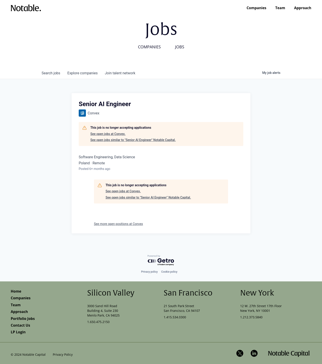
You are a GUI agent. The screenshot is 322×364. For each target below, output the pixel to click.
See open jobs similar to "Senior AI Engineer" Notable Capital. (133, 140)
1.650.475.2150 (98, 322)
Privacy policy (149, 271)
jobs (51, 73)
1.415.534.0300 (175, 317)
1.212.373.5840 (251, 317)
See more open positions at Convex (118, 224)
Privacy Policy (63, 354)
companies (82, 73)
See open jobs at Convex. (107, 134)
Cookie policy (169, 271)
